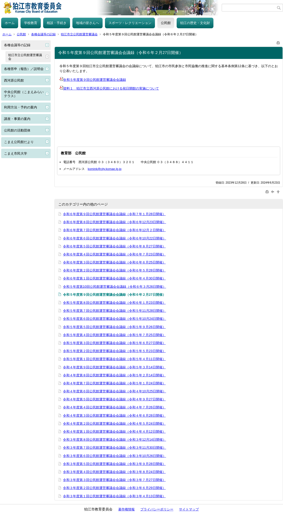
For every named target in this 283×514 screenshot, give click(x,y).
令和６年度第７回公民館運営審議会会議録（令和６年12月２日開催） (114, 230)
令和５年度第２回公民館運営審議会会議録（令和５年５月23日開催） (114, 351)
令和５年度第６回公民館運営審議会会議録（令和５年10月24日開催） (114, 319)
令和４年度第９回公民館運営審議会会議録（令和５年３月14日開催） (114, 367)
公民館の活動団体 (17, 130)
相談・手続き (57, 23)
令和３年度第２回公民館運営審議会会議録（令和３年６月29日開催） (114, 488)
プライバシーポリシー (156, 509)
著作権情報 (126, 509)
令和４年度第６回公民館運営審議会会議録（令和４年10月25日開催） (114, 391)
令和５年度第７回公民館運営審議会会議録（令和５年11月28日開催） (114, 311)
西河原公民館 (14, 80)
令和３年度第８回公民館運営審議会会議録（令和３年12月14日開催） (114, 439)
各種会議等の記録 (43, 34)
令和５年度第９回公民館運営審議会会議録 (92, 80)
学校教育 (30, 23)
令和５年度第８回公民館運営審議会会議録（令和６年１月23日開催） (114, 302)
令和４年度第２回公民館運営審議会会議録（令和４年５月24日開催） (114, 423)
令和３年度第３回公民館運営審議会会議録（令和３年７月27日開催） (114, 480)
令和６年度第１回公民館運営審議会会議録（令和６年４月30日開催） (114, 278)
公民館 (166, 23)
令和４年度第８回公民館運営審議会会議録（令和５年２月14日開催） (114, 375)
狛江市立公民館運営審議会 (79, 34)
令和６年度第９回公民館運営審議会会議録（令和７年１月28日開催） (114, 214)
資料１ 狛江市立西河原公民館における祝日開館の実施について (109, 88)
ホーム (10, 23)
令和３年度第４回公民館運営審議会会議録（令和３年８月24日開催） (114, 472)
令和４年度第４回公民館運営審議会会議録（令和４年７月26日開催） (114, 407)
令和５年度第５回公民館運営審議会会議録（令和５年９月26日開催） (114, 327)
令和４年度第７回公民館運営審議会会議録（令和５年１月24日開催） (114, 383)
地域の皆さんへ (87, 23)
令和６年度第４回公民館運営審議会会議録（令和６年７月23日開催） (114, 254)
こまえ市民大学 (15, 153)
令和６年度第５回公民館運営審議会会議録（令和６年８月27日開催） (114, 246)
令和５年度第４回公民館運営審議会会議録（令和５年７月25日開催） (114, 335)
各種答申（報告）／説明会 (24, 69)
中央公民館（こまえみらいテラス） (24, 94)
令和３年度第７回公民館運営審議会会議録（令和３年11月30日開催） (114, 447)
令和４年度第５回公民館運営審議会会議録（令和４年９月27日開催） (114, 399)
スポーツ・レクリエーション (129, 23)
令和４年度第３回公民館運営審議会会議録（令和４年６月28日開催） (114, 415)
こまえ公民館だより (19, 142)
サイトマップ (189, 509)
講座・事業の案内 (17, 119)
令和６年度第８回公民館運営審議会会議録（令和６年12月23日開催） (114, 222)
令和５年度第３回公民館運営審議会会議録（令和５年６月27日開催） (114, 343)
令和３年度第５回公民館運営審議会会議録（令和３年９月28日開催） (114, 464)
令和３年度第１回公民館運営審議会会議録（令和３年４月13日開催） (114, 496)
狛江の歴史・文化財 (195, 23)
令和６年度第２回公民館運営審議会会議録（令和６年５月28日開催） (114, 270)
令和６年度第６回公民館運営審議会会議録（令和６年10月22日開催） (114, 238)
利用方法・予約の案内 (20, 107)
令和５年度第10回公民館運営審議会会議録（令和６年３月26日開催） (114, 286)
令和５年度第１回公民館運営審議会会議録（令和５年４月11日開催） (114, 359)
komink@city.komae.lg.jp (104, 169)
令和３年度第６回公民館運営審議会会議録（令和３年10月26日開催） (114, 456)
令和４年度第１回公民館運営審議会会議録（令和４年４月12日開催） (114, 431)
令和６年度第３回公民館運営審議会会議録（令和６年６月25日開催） (114, 262)
